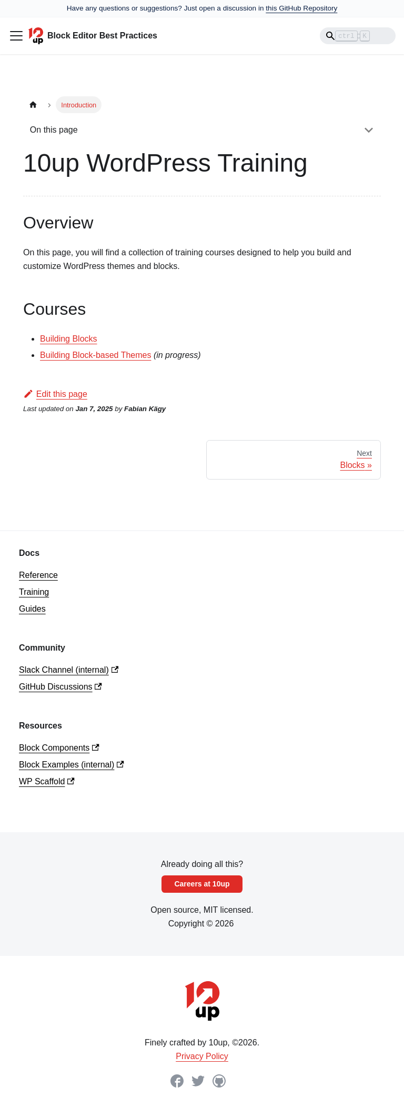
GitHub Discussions (60, 686)
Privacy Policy (202, 1056)
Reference (38, 575)
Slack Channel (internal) (68, 669)
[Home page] (33, 104)
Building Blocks (68, 338)
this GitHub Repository (301, 8)
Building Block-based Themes (95, 355)
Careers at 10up (201, 884)
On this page (54, 129)
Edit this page (55, 394)
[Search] (358, 35)
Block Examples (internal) (71, 764)
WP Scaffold (47, 781)
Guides (32, 608)
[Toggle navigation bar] (16, 36)
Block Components (59, 747)
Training (34, 591)
